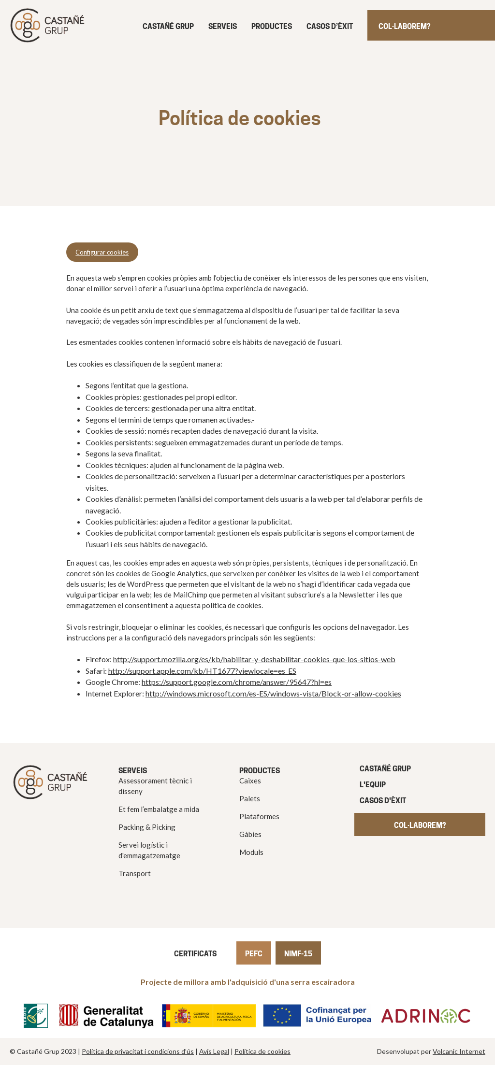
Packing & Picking (146, 827)
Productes (271, 26)
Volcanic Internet (459, 1051)
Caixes (250, 780)
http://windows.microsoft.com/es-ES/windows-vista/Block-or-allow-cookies (273, 693)
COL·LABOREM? (420, 825)
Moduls (251, 852)
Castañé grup (168, 26)
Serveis (222, 26)
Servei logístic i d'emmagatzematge (149, 850)
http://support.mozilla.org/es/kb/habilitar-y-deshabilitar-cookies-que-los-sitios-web (254, 659)
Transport (134, 873)
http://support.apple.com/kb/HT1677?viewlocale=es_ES (202, 670)
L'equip (373, 784)
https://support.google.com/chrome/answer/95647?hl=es (237, 681)
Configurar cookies (102, 252)
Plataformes (259, 816)
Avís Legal (214, 1051)
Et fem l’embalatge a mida (158, 809)
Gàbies (250, 834)
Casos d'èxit (383, 800)
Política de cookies (262, 1051)
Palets (249, 798)
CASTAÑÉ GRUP (385, 768)
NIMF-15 (298, 953)
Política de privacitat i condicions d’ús (138, 1051)
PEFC (253, 953)
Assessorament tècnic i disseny (155, 785)
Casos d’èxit (329, 26)
